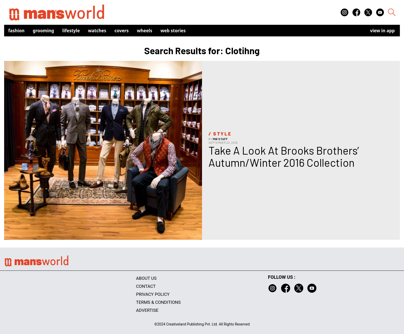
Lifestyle (71, 31)
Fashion (16, 31)
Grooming (43, 31)
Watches (97, 31)
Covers (121, 31)
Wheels (144, 31)
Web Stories (173, 31)
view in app (382, 31)
